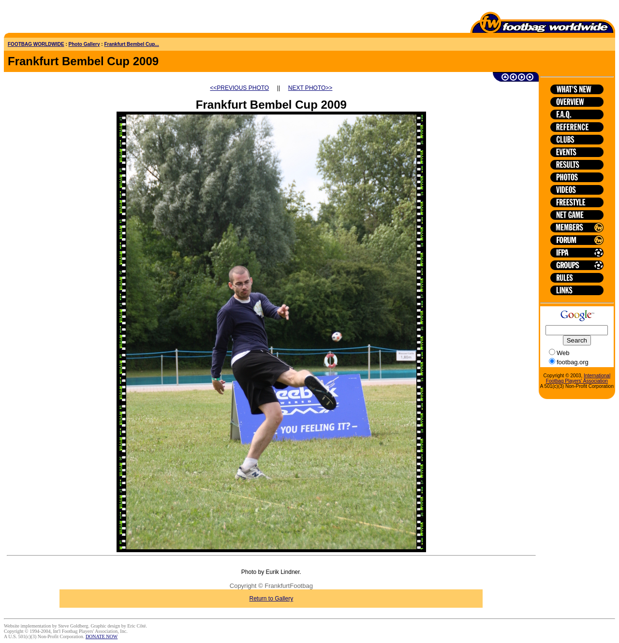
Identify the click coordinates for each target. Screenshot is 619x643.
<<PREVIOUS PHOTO (239, 88)
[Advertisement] (60, 18)
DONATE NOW (102, 636)
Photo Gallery (84, 44)
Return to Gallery (272, 598)
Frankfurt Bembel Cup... (131, 44)
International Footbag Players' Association (578, 378)
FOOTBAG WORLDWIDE (36, 44)
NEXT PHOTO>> (310, 88)
